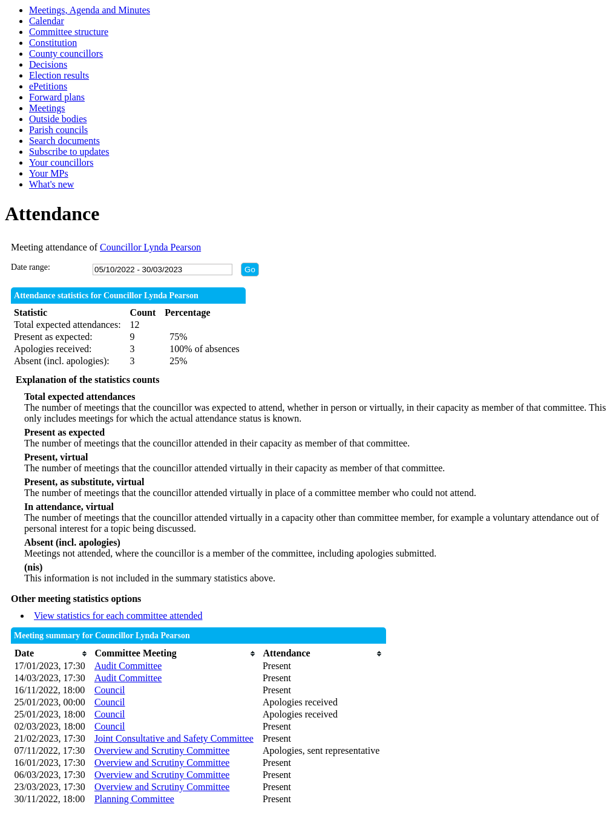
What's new (51, 184)
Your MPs (48, 173)
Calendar (46, 21)
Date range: (30, 267)
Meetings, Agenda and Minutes (89, 10)
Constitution (53, 43)
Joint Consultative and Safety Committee (174, 738)
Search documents (64, 141)
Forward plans (57, 97)
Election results (59, 75)
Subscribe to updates (69, 151)
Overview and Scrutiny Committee (162, 750)
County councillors (66, 53)
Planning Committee (134, 799)
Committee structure (68, 32)
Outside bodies (58, 119)
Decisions (48, 64)
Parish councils (58, 130)
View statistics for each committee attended (118, 615)
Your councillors (61, 162)
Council (109, 690)
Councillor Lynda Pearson (150, 247)
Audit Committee (128, 666)
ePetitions (48, 86)
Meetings (47, 108)
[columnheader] (51, 653)
